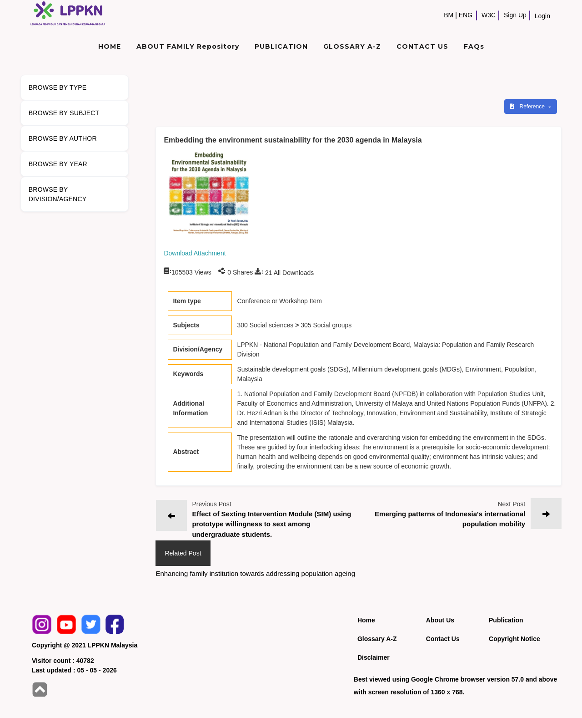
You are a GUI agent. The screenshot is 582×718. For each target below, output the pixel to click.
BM (448, 15)
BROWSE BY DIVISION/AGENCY (57, 194)
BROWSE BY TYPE (58, 87)
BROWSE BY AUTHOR (63, 138)
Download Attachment (195, 253)
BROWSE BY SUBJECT (64, 113)
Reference (528, 106)
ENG (465, 15)
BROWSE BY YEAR (58, 164)
